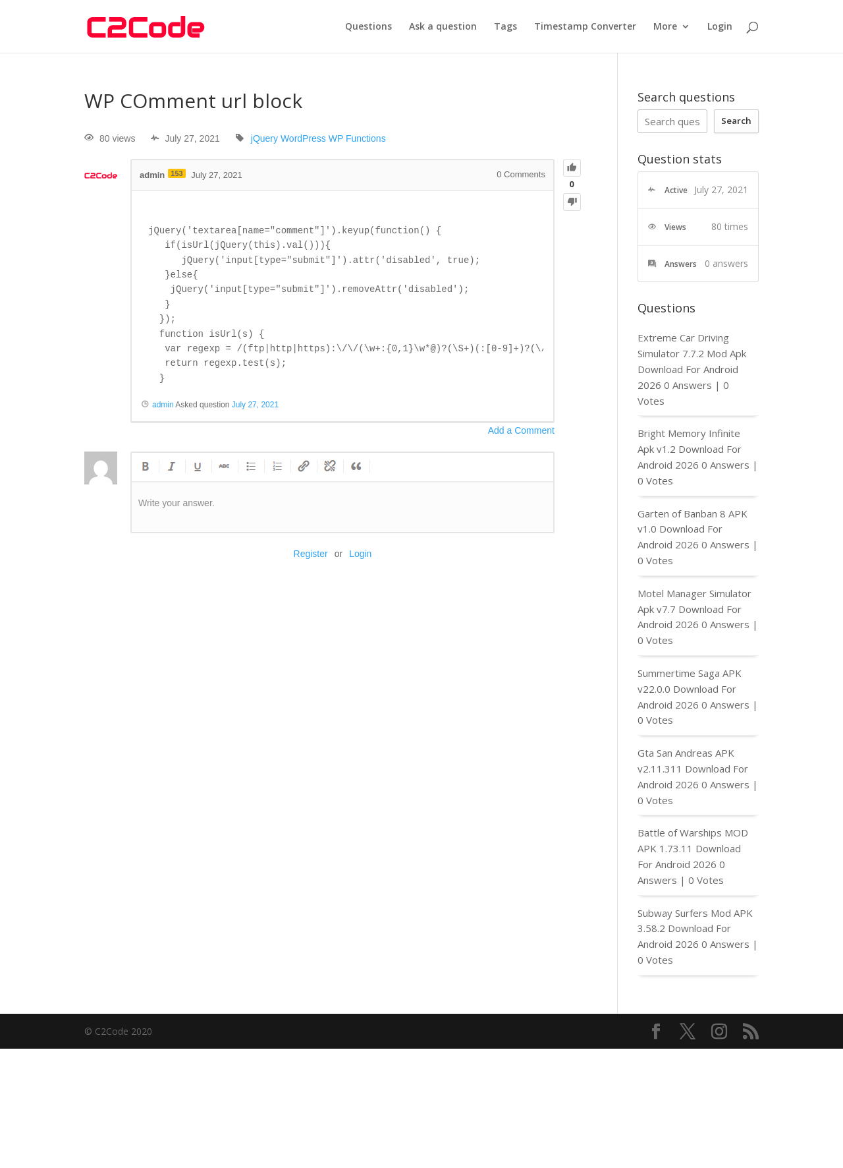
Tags (505, 27)
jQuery (264, 138)
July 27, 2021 (255, 404)
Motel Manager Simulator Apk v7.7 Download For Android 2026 (694, 609)
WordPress (303, 138)
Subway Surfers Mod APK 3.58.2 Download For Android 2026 (695, 928)
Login (719, 27)
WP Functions (357, 138)
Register (311, 553)
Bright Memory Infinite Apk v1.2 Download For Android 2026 (690, 448)
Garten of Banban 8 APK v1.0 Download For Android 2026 (693, 529)
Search (736, 121)
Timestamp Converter (585, 27)
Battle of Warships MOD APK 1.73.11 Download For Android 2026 (693, 848)
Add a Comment (521, 430)
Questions (368, 27)
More (665, 27)
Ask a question (443, 27)
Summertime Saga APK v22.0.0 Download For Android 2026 (690, 688)
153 (176, 173)
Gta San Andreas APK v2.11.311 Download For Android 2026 (693, 768)
